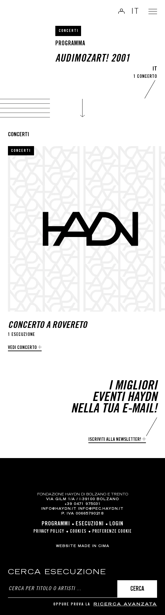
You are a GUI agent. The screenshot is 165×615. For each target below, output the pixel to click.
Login (119, 11)
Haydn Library (21, 11)
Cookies (78, 532)
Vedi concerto (22, 347)
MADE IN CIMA (93, 546)
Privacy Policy (48, 532)
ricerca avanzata (125, 605)
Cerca (137, 589)
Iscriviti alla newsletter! (114, 439)
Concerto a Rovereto (47, 325)
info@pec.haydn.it (101, 509)
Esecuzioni (90, 524)
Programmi (56, 524)
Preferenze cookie (112, 532)
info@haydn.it (59, 509)
